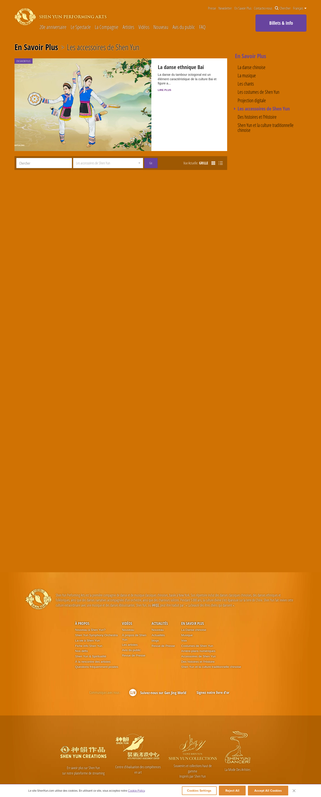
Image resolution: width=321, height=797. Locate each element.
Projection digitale (252, 100)
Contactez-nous (263, 8)
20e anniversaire (52, 27)
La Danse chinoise (193, 617)
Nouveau (160, 27)
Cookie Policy (136, 791)
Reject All (232, 791)
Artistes (128, 27)
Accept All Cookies (268, 791)
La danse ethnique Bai (175, 68)
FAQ (202, 27)
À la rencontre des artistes (92, 649)
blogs (155, 628)
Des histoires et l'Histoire (198, 649)
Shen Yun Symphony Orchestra (96, 623)
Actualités (160, 611)
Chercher (283, 8)
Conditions (263, 779)
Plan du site (311, 779)
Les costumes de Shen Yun (258, 92)
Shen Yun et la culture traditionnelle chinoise (266, 128)
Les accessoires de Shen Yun (103, 47)
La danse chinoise (251, 67)
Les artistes (130, 632)
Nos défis (81, 639)
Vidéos (143, 27)
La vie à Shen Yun (87, 628)
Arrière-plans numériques (198, 639)
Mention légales (280, 779)
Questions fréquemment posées (96, 654)
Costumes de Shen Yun (197, 633)
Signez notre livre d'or (213, 680)
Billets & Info (281, 23)
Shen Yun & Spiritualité (90, 644)
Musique (187, 623)
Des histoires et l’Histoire (257, 116)
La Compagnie (106, 27)
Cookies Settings (197, 791)
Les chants (246, 83)
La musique (247, 75)
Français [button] (300, 8)
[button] (108, 151)
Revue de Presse (133, 643)
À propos (82, 611)
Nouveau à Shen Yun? (90, 617)
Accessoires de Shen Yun (198, 644)
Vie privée (296, 779)
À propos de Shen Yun (134, 625)
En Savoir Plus (243, 8)
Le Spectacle (81, 27)
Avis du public (184, 27)
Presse (212, 8)
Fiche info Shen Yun (88, 633)
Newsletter (225, 8)
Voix (184, 628)
